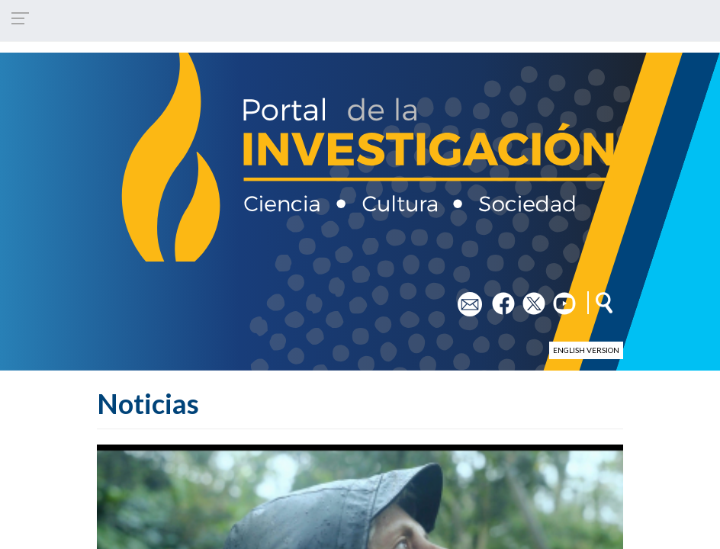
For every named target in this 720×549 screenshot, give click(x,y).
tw (528, 298)
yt (558, 298)
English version (586, 350)
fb (497, 298)
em (465, 298)
